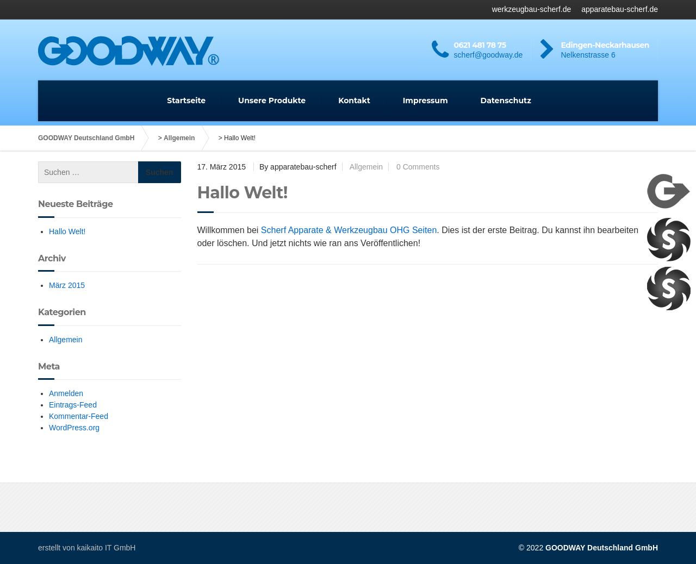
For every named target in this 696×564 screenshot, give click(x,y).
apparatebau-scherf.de (619, 9)
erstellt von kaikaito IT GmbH (86, 547)
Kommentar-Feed (78, 416)
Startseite (186, 100)
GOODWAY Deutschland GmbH (86, 138)
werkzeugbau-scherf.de (531, 9)
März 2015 (67, 285)
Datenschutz (506, 100)
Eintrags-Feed (73, 404)
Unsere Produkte (272, 100)
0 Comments (417, 166)
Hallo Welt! (67, 231)
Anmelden (66, 393)
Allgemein (179, 138)
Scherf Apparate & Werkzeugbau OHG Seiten (349, 230)
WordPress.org (74, 427)
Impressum (425, 100)
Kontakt (354, 100)
